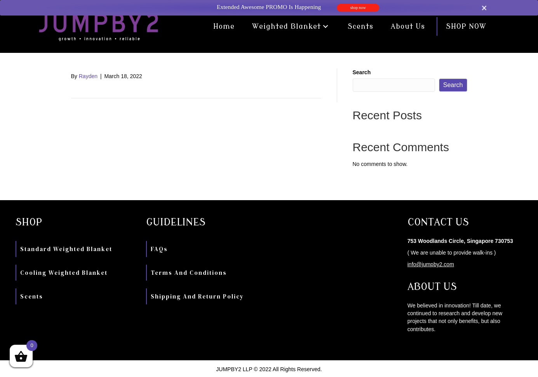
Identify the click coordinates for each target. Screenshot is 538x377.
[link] (224, 26)
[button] (325, 26)
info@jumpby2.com (430, 264)
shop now (358, 7)
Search (362, 72)
